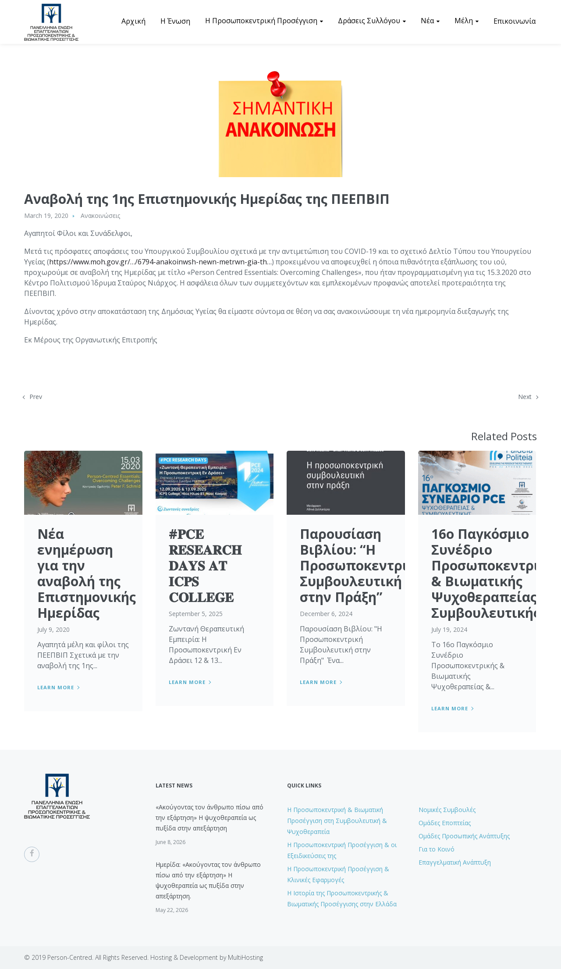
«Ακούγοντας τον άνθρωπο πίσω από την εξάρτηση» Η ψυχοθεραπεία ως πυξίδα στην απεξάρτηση (209, 817)
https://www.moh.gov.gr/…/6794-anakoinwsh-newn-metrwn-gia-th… (160, 262)
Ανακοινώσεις (100, 215)
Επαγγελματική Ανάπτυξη (455, 862)
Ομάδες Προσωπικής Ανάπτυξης (464, 836)
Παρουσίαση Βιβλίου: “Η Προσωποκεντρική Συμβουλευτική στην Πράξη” (362, 565)
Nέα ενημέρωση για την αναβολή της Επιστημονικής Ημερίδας (86, 573)
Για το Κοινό (436, 849)
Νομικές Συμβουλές (447, 809)
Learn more (55, 687)
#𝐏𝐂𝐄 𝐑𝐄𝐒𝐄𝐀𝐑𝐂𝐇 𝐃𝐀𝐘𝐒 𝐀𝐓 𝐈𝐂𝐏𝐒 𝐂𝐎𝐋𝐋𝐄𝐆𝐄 (205, 565)
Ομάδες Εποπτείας (445, 823)
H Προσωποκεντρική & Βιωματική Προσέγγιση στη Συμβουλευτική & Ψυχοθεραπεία (337, 820)
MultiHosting (245, 957)
